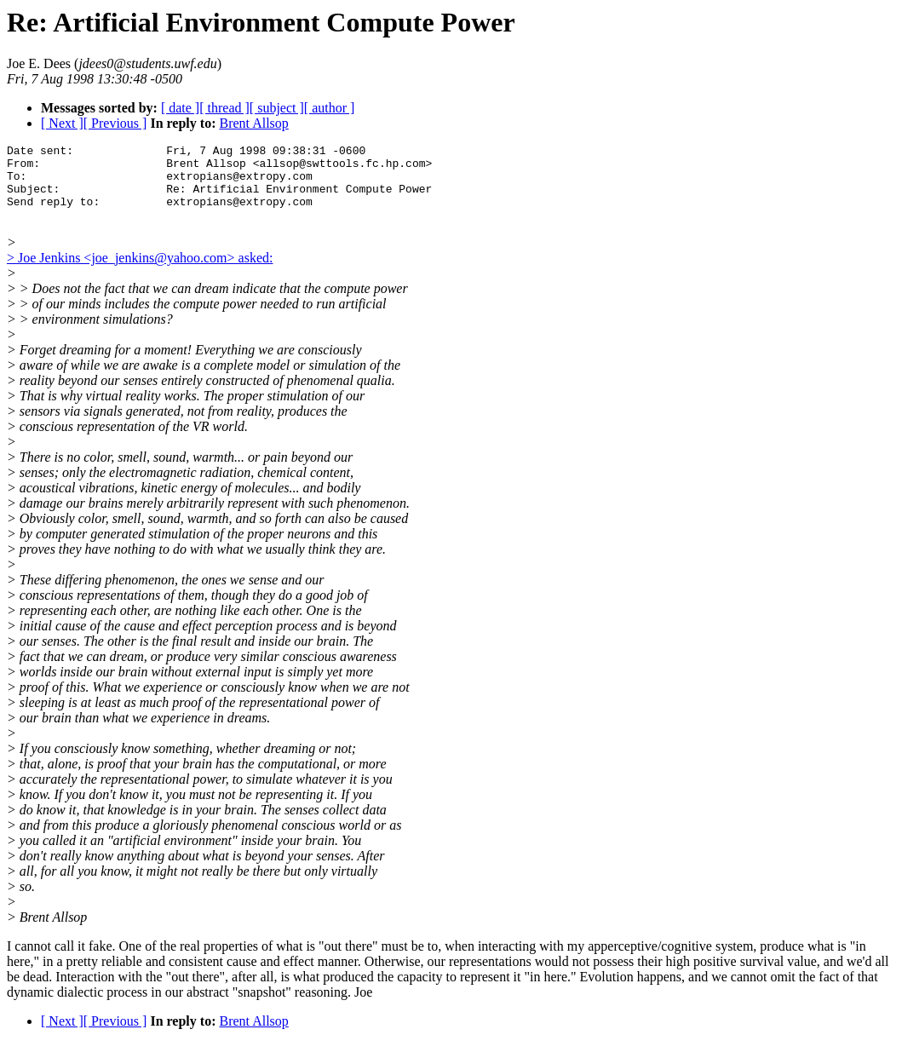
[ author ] (329, 108)
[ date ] (180, 108)
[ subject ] (277, 108)
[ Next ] (62, 123)
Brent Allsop (253, 123)
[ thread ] (224, 108)
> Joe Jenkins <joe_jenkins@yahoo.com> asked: (140, 273)
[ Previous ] (115, 123)
